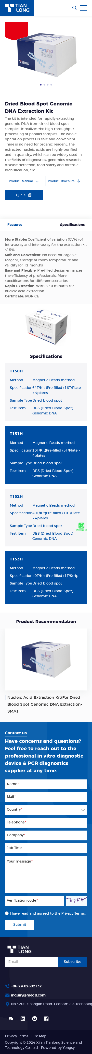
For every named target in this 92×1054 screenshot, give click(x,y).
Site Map (39, 1036)
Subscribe (72, 962)
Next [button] (84, 53)
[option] (46, 54)
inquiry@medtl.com (28, 995)
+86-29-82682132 (26, 986)
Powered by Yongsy (58, 1048)
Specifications (72, 225)
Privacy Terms (16, 1036)
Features (14, 225)
